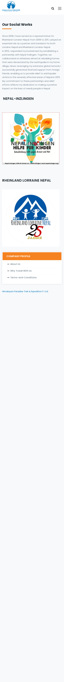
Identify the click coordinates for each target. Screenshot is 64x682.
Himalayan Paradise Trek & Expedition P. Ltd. (25, 291)
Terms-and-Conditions (23, 277)
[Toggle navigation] (58, 8)
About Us (15, 264)
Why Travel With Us (21, 270)
